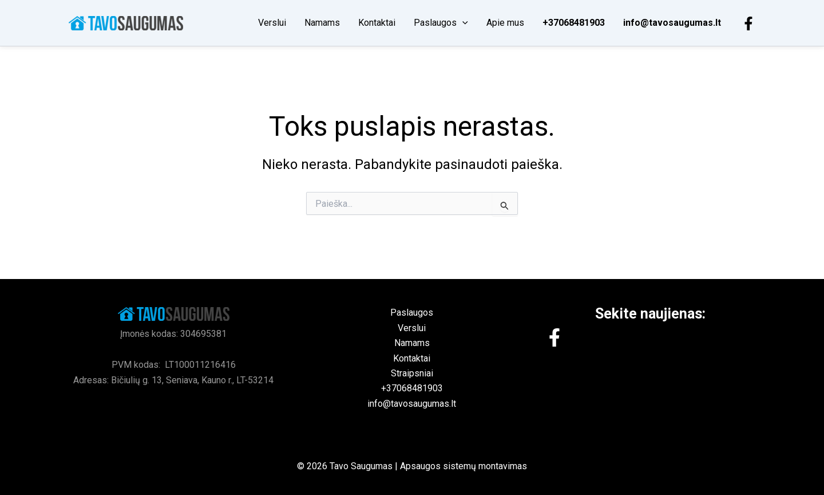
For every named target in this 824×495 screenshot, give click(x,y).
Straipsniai (412, 373)
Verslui (272, 22)
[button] (462, 23)
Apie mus (505, 22)
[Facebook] (748, 23)
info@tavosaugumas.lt (672, 22)
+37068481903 (573, 22)
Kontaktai (376, 22)
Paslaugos (441, 23)
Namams (322, 22)
